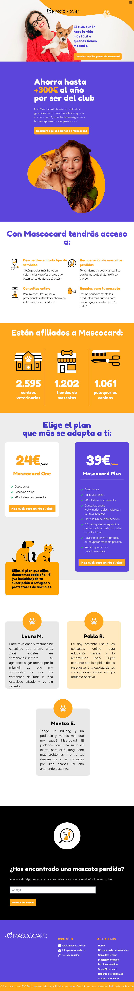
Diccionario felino (108, 964)
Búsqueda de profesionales (113, 950)
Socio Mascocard (107, 969)
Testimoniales (34, 986)
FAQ (24, 986)
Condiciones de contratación (92, 986)
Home (101, 945)
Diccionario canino (108, 959)
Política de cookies (65, 986)
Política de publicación (121, 986)
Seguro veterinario (108, 978)
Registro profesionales (110, 974)
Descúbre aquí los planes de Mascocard (98, 56)
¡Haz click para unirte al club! (32, 508)
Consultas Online (107, 955)
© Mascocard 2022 (10, 986)
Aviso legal (48, 986)
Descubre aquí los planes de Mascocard (61, 130)
